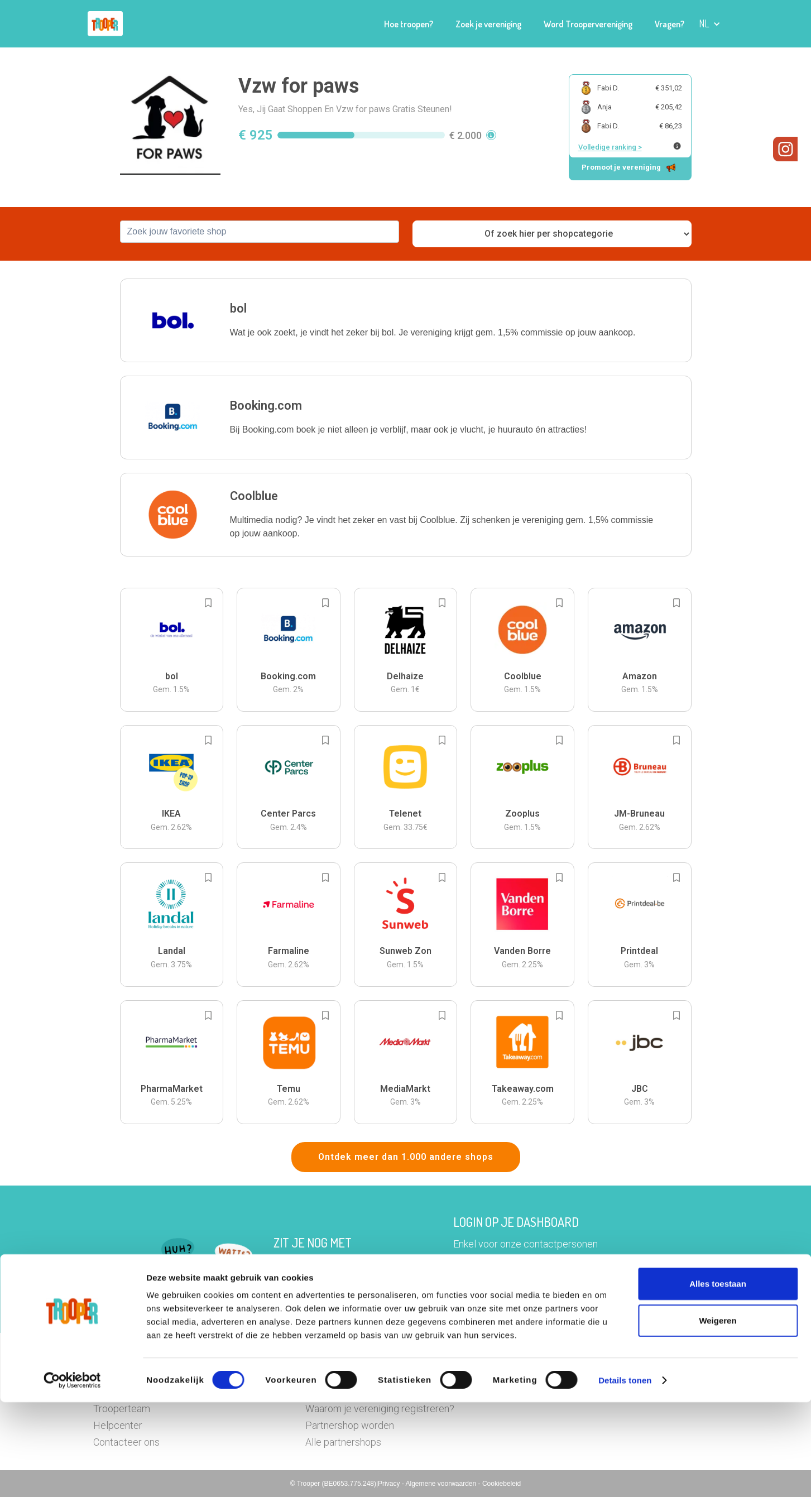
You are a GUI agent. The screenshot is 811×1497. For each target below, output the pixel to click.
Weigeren (717, 1415)
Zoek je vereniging (488, 24)
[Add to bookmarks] (208, 603)
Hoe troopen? (408, 24)
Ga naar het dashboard (520, 1297)
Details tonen (624, 1475)
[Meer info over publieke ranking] (677, 146)
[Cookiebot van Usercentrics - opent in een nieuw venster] (72, 1475)
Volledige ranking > (610, 147)
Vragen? (669, 24)
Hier (282, 1281)
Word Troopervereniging (588, 24)
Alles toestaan (717, 1378)
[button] (709, 24)
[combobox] (259, 231)
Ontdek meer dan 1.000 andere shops (405, 1156)
